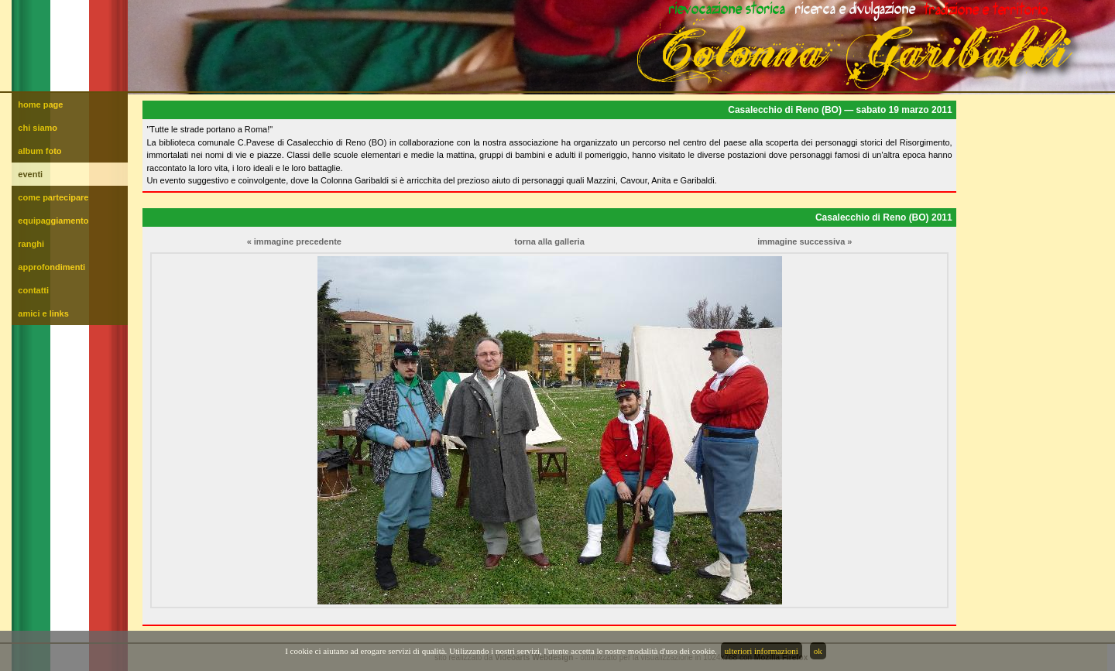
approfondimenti (51, 267)
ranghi (31, 243)
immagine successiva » (804, 241)
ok (818, 651)
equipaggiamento (53, 220)
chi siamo (37, 127)
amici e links (43, 313)
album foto (39, 151)
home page (40, 104)
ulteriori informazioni (761, 651)
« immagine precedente (294, 241)
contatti (33, 290)
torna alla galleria (549, 241)
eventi (30, 174)
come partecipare (53, 197)
